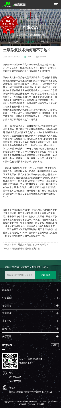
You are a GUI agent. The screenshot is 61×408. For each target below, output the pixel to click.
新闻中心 (7, 328)
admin (43, 57)
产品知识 (45, 42)
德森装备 (7, 305)
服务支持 (7, 321)
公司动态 (13, 42)
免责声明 (22, 404)
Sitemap (31, 404)
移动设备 (7, 290)
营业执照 (40, 404)
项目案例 (7, 313)
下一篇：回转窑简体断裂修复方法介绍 (21, 248)
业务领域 (7, 298)
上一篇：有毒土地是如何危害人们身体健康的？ (25, 244)
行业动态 (29, 42)
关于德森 (7, 336)
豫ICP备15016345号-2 (49, 401)
